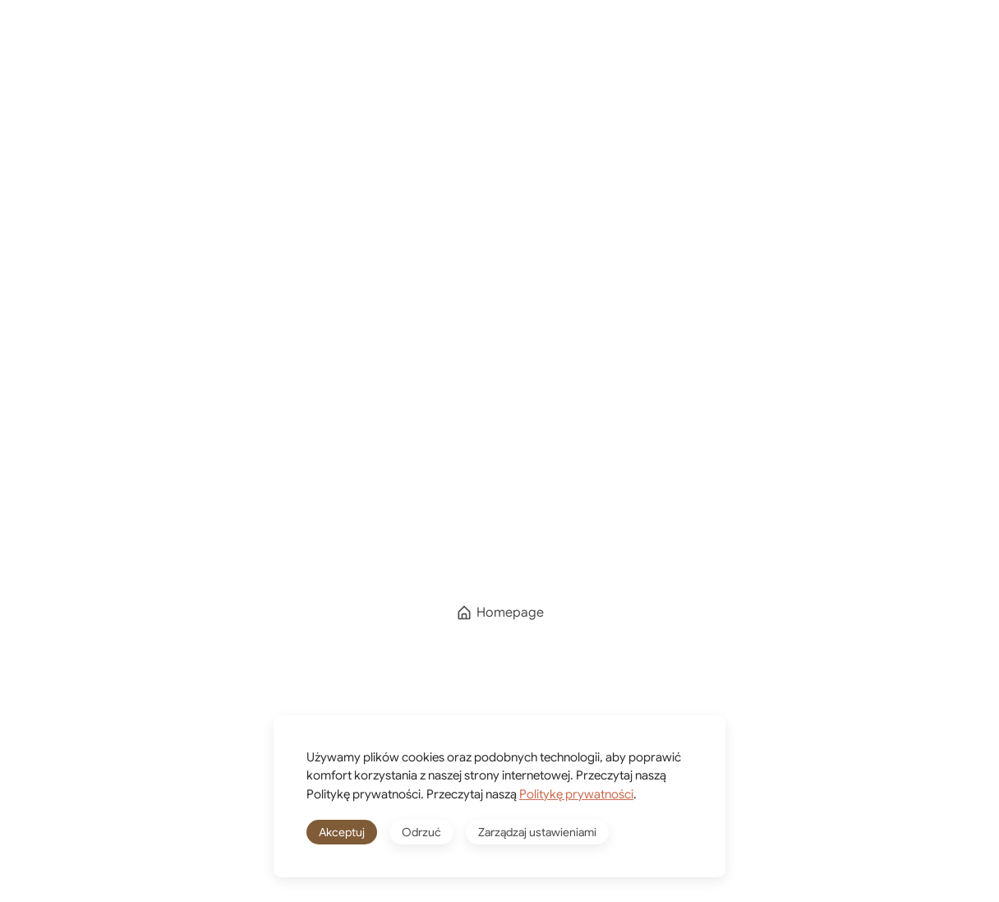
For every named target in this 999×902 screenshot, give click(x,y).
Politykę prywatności (576, 794)
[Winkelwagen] (706, 47)
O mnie (482, 47)
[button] (958, 48)
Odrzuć (421, 832)
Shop (570, 47)
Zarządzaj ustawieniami (537, 832)
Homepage (500, 612)
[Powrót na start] (94, 48)
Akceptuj (342, 832)
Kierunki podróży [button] (348, 47)
